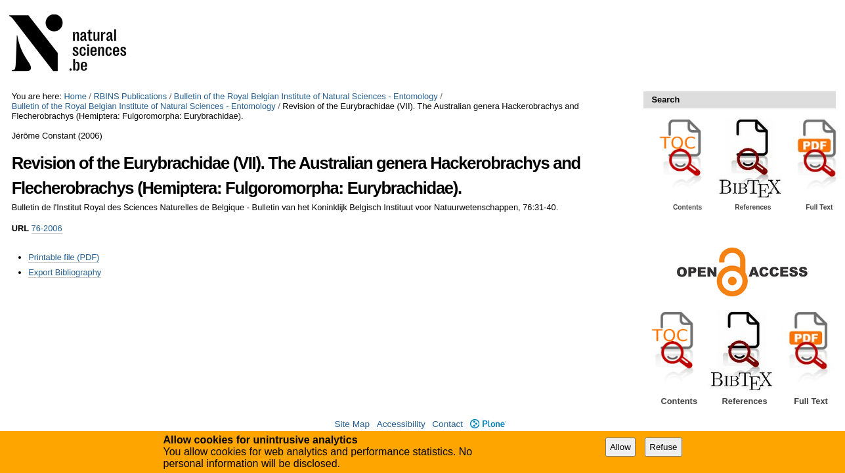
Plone (488, 424)
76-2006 (47, 228)
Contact (447, 424)
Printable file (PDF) (63, 257)
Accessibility (401, 424)
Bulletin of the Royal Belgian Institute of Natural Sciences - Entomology (306, 96)
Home (75, 96)
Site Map (352, 424)
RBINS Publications (130, 96)
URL (20, 228)
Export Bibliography (64, 272)
